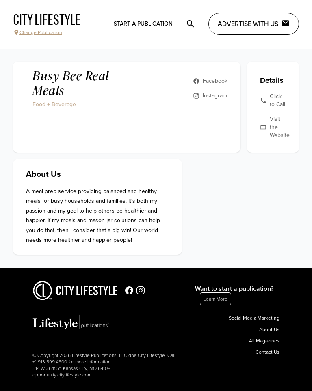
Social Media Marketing (254, 318)
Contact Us (268, 352)
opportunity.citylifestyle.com (61, 375)
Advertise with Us (254, 23)
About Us (269, 329)
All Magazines (264, 341)
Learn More (216, 299)
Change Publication (37, 32)
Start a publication (143, 23)
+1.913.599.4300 (49, 362)
